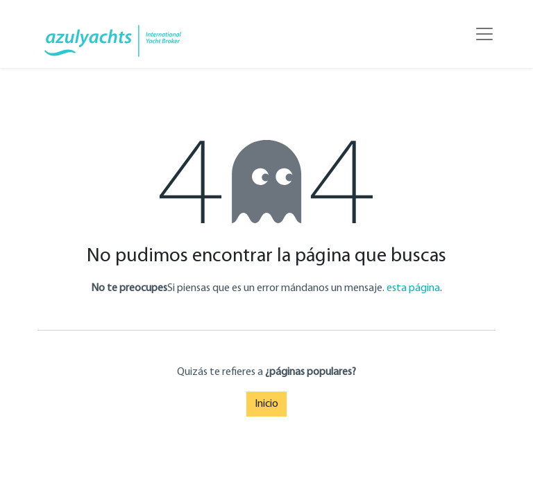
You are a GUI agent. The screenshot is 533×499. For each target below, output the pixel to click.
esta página (413, 288)
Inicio (266, 404)
